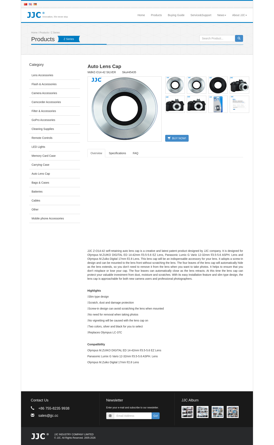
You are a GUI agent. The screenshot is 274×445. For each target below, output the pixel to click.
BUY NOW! (177, 138)
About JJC (239, 15)
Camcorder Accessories (46, 102)
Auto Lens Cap (41, 173)
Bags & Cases (40, 182)
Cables (36, 200)
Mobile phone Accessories (48, 218)
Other (35, 209)
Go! (155, 415)
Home (141, 15)
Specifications (117, 153)
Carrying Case (40, 164)
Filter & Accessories (44, 111)
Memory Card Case (44, 155)
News (221, 15)
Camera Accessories (44, 93)
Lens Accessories (42, 75)
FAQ (135, 153)
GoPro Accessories (43, 120)
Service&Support (200, 15)
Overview (96, 153)
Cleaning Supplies (43, 128)
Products (156, 15)
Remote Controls (42, 137)
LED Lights (38, 146)
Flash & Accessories (44, 84)
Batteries (37, 191)
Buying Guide (176, 15)
